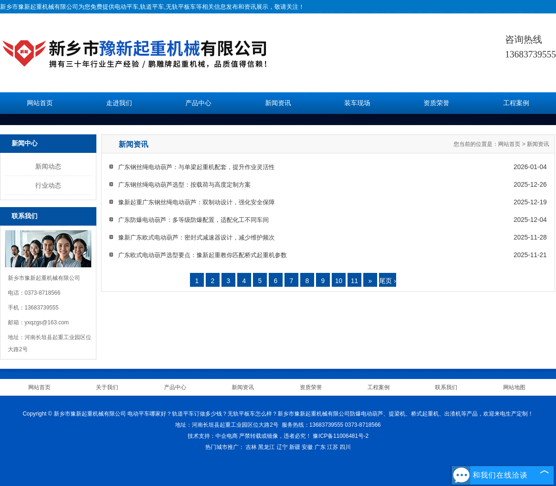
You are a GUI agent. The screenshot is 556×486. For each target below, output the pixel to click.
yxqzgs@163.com (47, 322)
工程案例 (516, 103)
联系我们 (446, 387)
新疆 (294, 447)
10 (338, 280)
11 (354, 280)
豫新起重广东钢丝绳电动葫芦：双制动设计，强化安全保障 (196, 202)
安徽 (307, 447)
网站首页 (40, 103)
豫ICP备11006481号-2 (340, 436)
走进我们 (119, 103)
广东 (320, 447)
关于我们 (107, 387)
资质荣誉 (436, 103)
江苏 (332, 447)
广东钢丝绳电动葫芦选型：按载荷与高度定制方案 (184, 184)
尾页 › (387, 280)
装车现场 (357, 103)
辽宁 (282, 447)
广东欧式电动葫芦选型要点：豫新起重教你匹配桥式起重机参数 (202, 255)
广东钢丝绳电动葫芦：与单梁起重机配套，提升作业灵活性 (196, 167)
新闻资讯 (278, 103)
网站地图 (514, 387)
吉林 (251, 447)
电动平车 (126, 6)
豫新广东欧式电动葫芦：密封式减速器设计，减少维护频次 (196, 237)
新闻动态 (48, 166)
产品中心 (198, 103)
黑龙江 (266, 447)
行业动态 (48, 185)
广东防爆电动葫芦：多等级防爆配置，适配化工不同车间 (193, 219)
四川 (345, 447)
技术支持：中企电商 (213, 436)
